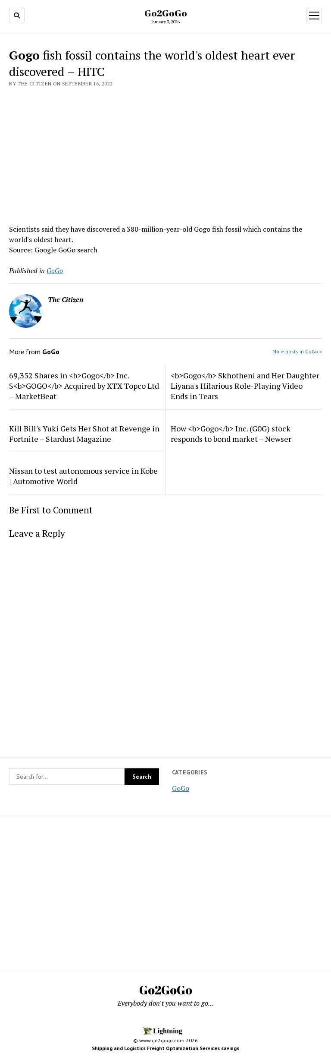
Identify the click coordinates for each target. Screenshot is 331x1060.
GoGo (180, 788)
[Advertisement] (165, 153)
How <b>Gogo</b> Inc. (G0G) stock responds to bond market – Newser (231, 433)
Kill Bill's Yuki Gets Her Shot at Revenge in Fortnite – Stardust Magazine (84, 433)
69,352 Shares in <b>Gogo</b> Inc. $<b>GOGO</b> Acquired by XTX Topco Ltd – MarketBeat (84, 385)
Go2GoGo (165, 13)
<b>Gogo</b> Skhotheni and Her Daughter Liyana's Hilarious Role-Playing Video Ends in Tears (245, 385)
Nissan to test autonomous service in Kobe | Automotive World (83, 476)
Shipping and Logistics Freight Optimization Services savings (165, 1048)
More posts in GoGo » (297, 351)
